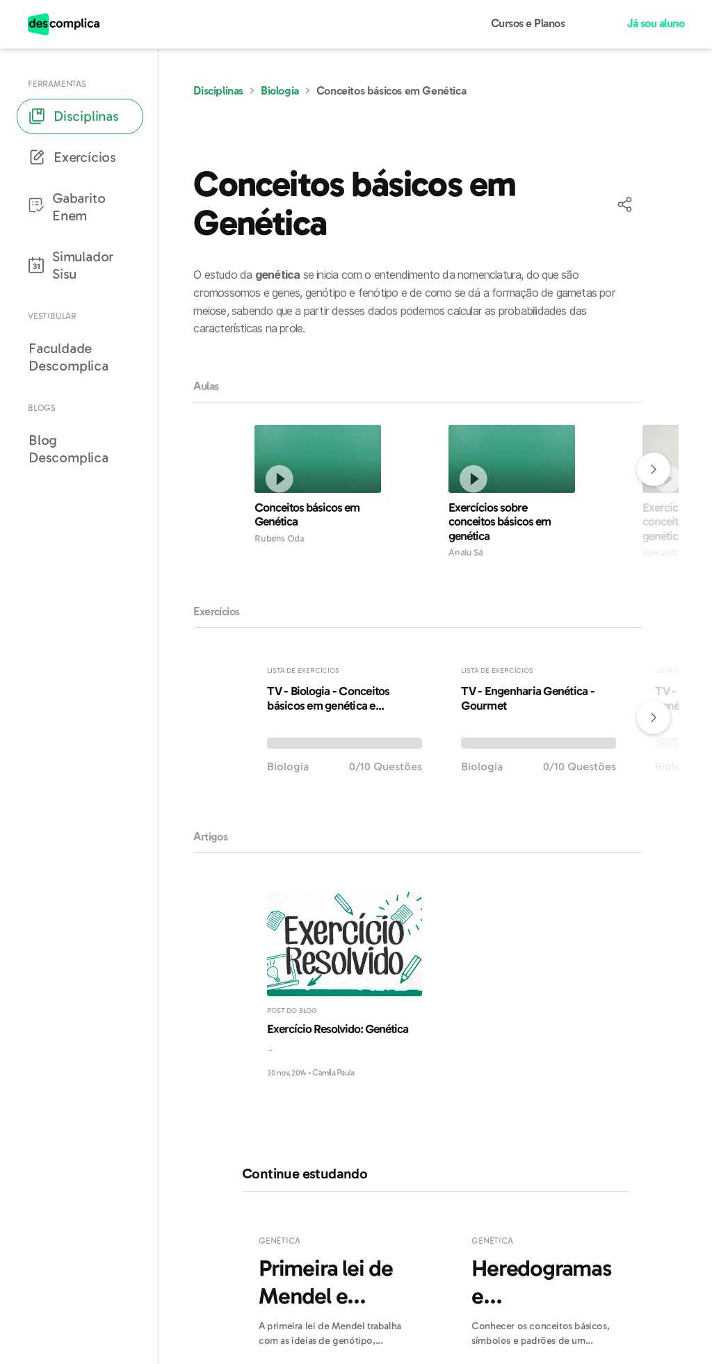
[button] (625, 205)
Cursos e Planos (528, 24)
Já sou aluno (655, 24)
